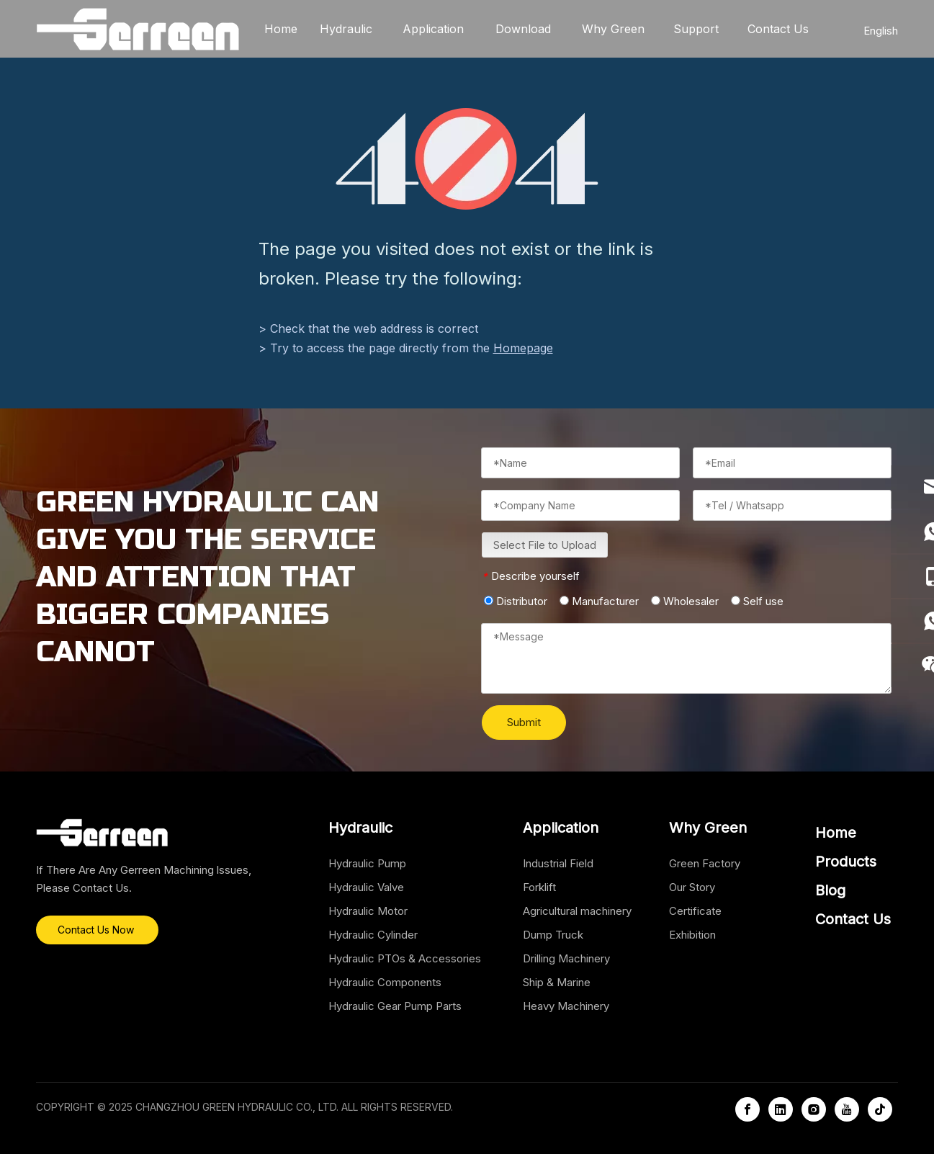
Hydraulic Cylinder (373, 934)
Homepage (523, 348)
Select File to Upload (544, 545)
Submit (524, 722)
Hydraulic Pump (367, 863)
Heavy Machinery (566, 1006)
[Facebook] (747, 1109)
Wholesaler (685, 601)
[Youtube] (847, 1109)
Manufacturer (599, 601)
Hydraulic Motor (368, 911)
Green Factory (704, 863)
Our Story (692, 887)
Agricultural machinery (577, 911)
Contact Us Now (97, 929)
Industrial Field (558, 863)
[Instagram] (813, 1109)
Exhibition (692, 934)
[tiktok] (880, 1109)
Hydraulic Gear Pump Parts (395, 1006)
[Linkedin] (780, 1109)
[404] (467, 159)
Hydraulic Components (384, 982)
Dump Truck (553, 934)
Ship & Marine (557, 982)
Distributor (515, 601)
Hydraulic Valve (366, 887)
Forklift (539, 887)
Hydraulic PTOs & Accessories (404, 958)
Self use (757, 601)
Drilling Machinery (566, 958)
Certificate (695, 911)
